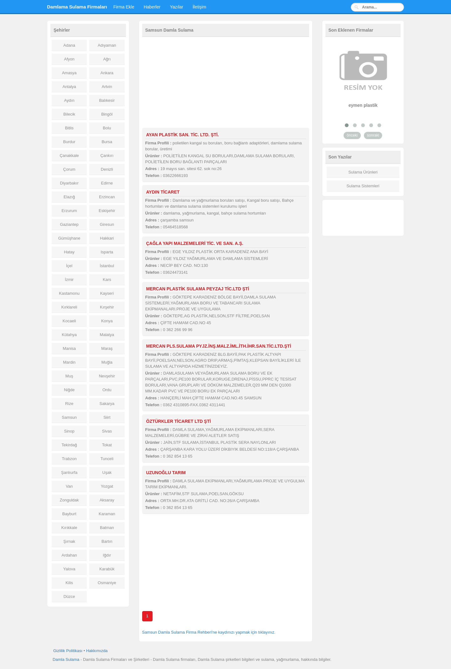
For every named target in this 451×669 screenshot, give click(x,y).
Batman (107, 527)
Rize (69, 403)
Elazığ (69, 196)
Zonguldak (69, 500)
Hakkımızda (97, 650)
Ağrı (107, 59)
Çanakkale (69, 155)
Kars (107, 279)
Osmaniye (107, 582)
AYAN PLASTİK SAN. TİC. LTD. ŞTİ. (182, 134)
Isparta (107, 252)
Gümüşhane (69, 238)
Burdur (69, 141)
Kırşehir (107, 307)
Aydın (69, 100)
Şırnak (69, 541)
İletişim (199, 6)
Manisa (69, 348)
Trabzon (69, 458)
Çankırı (106, 155)
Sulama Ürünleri (362, 172)
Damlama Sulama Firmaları (77, 6)
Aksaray (107, 500)
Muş (69, 376)
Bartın (106, 541)
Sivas (107, 431)
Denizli (107, 169)
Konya (107, 321)
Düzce (69, 596)
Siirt (106, 417)
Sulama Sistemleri (362, 186)
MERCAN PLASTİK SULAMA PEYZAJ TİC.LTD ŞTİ (197, 288)
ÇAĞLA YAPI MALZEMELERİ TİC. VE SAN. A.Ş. (194, 243)
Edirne (107, 183)
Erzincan (107, 196)
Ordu (106, 389)
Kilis (69, 582)
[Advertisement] (225, 84)
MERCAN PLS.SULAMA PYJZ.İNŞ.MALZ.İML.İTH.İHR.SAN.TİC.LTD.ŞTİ (218, 346)
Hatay (69, 252)
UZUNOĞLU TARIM (166, 472)
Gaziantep (69, 224)
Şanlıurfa (69, 472)
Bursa (106, 141)
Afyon (69, 59)
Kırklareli (69, 307)
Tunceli (107, 458)
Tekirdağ (69, 445)
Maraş (106, 348)
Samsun (69, 417)
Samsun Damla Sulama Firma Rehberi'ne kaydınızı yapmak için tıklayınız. (209, 632)
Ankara (107, 72)
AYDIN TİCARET (163, 191)
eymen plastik (363, 105)
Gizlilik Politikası (67, 650)
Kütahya (69, 334)
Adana (69, 45)
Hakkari (107, 238)
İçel (69, 265)
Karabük (106, 569)
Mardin (69, 362)
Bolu (107, 128)
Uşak (107, 472)
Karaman (107, 513)
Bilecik (69, 114)
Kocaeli (69, 321)
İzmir (69, 279)
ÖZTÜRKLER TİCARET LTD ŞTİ (178, 421)
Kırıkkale (69, 527)
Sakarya (107, 403)
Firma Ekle (123, 6)
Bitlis (69, 128)
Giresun (107, 224)
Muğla (106, 362)
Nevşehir (107, 376)
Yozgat (107, 486)
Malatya (107, 334)
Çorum (69, 169)
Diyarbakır (69, 183)
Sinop (69, 431)
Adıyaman (107, 45)
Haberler (152, 6)
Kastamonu (69, 293)
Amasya (69, 72)
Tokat (107, 445)
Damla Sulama (66, 659)
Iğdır (107, 555)
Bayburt (69, 513)
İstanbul (107, 265)
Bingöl (106, 114)
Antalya (69, 86)
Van (69, 486)
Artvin (107, 86)
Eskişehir (107, 210)
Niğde (69, 389)
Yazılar (176, 6)
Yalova (69, 569)
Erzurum (69, 210)
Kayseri (107, 293)
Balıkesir (107, 100)
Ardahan (69, 555)
